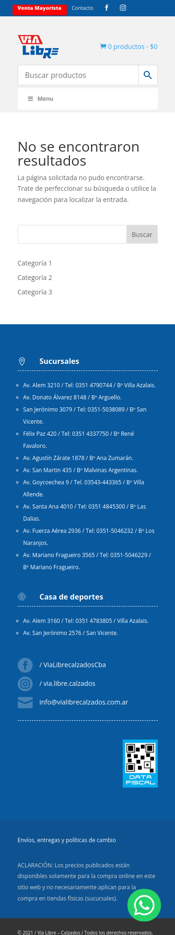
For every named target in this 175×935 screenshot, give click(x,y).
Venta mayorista (40, 8)
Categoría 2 (35, 277)
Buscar (142, 234)
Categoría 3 (35, 291)
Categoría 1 (35, 262)
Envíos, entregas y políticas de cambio (67, 840)
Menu (40, 99)
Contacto (82, 8)
